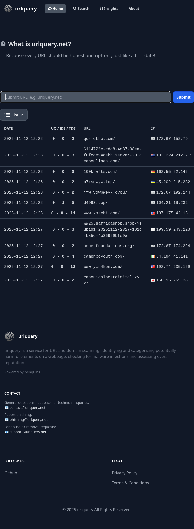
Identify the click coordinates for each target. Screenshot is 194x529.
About (134, 8)
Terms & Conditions (130, 483)
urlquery (85, 509)
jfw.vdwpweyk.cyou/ (105, 192)
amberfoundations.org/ (109, 246)
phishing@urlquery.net (29, 419)
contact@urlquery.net (27, 407)
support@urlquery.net (28, 431)
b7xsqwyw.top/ (99, 182)
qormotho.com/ (99, 139)
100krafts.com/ (100, 172)
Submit (183, 97)
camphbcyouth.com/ (104, 256)
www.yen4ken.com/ (103, 267)
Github (10, 473)
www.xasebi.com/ (102, 213)
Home (55, 8)
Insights (109, 8)
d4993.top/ (96, 203)
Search (81, 8)
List (13, 115)
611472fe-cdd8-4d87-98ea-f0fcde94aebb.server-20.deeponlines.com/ (113, 155)
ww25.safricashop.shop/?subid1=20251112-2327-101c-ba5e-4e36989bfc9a (113, 229)
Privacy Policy (124, 473)
